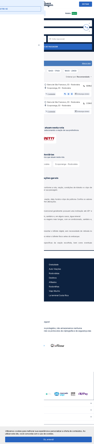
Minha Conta (8, 288)
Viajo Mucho (54, 292)
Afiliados (53, 284)
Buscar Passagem (47, 46)
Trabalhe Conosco (11, 297)
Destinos (53, 279)
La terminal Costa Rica (59, 297)
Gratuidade (54, 266)
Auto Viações (55, 270)
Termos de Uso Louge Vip (14, 279)
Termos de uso (9, 270)
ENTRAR (85, 4)
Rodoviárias (54, 275)
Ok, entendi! (48, 439)
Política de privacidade (13, 275)
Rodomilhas (54, 288)
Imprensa (7, 284)
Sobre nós (7, 266)
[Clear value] (43, 39)
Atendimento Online (11, 292)
